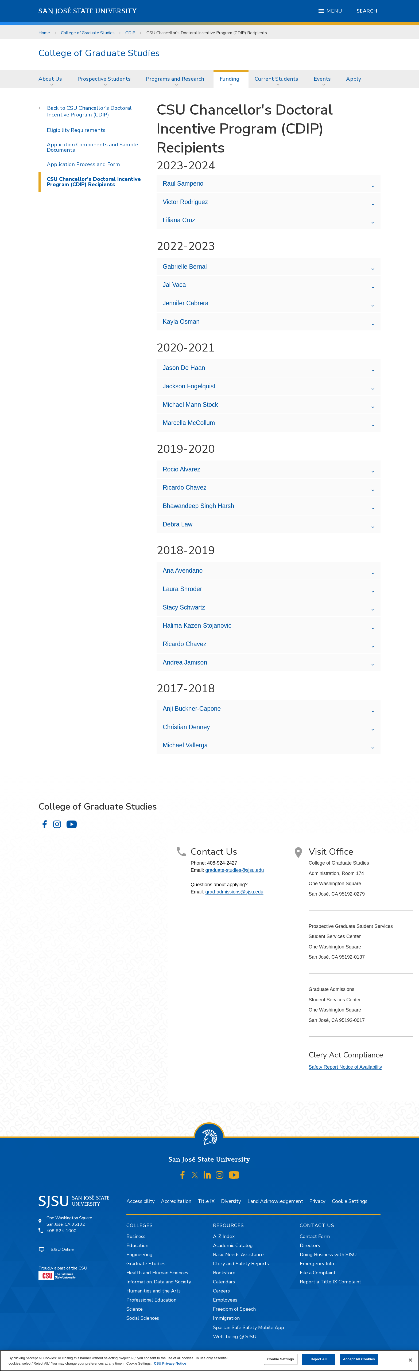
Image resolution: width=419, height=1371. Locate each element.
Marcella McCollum (189, 422)
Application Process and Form (83, 164)
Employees (225, 1300)
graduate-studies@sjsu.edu (234, 870)
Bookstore (224, 1273)
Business (135, 1236)
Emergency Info (317, 1263)
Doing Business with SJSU (328, 1254)
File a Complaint (318, 1273)
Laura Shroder (182, 588)
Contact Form (315, 1236)
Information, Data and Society (158, 1282)
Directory (310, 1245)
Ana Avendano (183, 570)
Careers (221, 1291)
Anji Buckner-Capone (193, 708)
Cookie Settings (349, 1201)
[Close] (410, 1360)
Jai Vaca (174, 284)
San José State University (87, 11)
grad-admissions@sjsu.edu (234, 892)
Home (44, 33)
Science (134, 1309)
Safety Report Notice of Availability (345, 1067)
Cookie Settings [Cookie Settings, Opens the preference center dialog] (280, 1359)
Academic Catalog (233, 1245)
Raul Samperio (183, 183)
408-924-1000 (61, 1231)
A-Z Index (224, 1236)
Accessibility (140, 1201)
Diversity (231, 1201)
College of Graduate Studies (88, 33)
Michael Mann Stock (190, 404)
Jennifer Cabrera (185, 303)
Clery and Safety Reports (241, 1263)
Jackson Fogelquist (189, 386)
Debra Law (177, 524)
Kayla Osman (181, 321)
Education (137, 1245)
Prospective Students (104, 79)
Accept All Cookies (359, 1359)
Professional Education (151, 1300)
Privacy (317, 1201)
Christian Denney (186, 727)
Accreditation (176, 1201)
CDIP (130, 33)
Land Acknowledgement (275, 1201)
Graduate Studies (145, 1263)
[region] (209, 1360)
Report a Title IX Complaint (330, 1282)
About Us (50, 79)
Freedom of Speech (234, 1309)
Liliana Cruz (179, 220)
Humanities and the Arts (153, 1291)
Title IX (206, 1201)
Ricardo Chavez (185, 487)
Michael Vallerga (186, 745)
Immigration (226, 1318)
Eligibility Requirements (76, 130)
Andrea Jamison (185, 662)
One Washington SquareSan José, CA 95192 (69, 1221)
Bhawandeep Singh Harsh (198, 505)
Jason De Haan (184, 367)
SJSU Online (62, 1249)
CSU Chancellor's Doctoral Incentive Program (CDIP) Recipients (206, 33)
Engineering (139, 1254)
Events (322, 79)
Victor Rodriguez (185, 201)
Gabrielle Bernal (185, 266)
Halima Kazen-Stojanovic (197, 625)
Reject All (319, 1359)
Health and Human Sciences (157, 1273)
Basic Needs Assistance (238, 1254)
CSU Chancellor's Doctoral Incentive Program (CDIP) (89, 111)
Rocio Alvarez (181, 469)
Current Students (276, 79)
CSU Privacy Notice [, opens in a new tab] (170, 1363)
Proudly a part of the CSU (62, 1272)
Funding (229, 79)
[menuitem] (51, 79)
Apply (353, 79)
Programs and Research (175, 79)
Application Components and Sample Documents (92, 147)
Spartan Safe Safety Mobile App (248, 1327)
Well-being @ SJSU (235, 1336)
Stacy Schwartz (184, 607)
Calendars (224, 1282)
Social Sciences (142, 1318)
